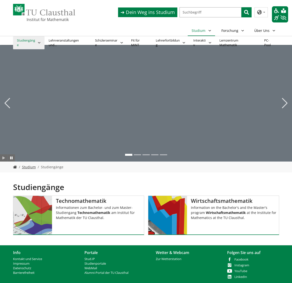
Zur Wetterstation (168, 259)
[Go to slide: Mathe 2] (137, 155)
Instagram (241, 265)
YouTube (240, 271)
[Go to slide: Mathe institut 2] (128, 155)
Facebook (241, 259)
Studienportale (95, 264)
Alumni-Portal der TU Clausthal (106, 273)
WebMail (90, 268)
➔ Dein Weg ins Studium (147, 12)
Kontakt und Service (27, 259)
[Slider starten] (3, 158)
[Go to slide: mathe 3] (146, 155)
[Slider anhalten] (11, 158)
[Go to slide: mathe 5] (163, 155)
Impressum (21, 264)
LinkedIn (240, 277)
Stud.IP (89, 259)
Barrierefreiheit (24, 273)
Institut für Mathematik (48, 19)
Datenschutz (22, 268)
